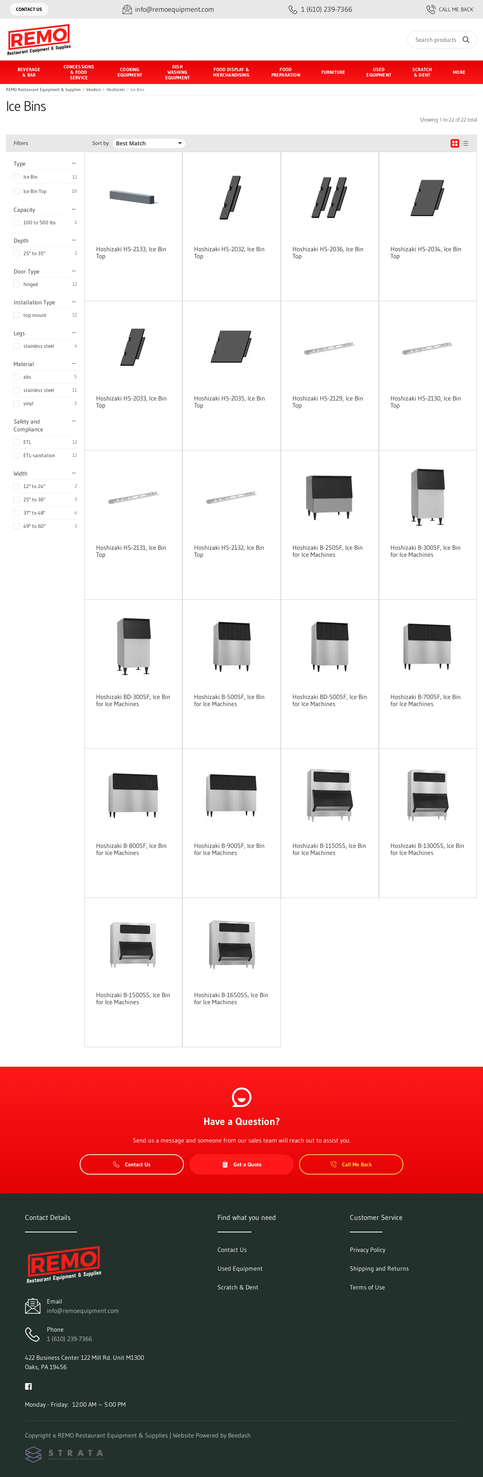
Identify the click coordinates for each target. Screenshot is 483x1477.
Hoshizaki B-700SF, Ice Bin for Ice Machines (425, 700)
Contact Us (29, 9)
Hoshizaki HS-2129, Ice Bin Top (327, 402)
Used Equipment (378, 72)
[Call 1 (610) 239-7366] (320, 9)
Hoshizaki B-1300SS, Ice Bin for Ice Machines (427, 849)
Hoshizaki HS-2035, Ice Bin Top (229, 402)
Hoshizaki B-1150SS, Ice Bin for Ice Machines (329, 849)
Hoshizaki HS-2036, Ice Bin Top (328, 252)
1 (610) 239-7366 (69, 1339)
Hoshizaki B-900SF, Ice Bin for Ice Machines (229, 849)
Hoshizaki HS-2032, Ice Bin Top (229, 252)
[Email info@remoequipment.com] (168, 9)
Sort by (100, 143)
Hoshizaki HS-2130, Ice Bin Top (425, 402)
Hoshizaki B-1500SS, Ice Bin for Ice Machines (133, 998)
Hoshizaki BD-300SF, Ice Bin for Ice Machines (133, 700)
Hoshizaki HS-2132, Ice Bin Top (229, 551)
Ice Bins (137, 89)
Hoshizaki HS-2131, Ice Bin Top (131, 551)
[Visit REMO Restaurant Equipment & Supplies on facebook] (28, 1385)
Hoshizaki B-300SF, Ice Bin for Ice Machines (425, 551)
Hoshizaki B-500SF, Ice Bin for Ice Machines (229, 700)
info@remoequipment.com (83, 1310)
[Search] (442, 39)
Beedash (239, 1435)
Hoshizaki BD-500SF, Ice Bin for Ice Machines (329, 700)
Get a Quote (242, 1164)
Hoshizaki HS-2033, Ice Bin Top (131, 402)
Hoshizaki (116, 89)
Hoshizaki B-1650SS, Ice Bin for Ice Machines (231, 998)
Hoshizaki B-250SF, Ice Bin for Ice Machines (327, 551)
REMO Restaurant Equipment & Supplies (43, 89)
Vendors (93, 89)
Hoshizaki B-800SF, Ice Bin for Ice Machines (131, 849)
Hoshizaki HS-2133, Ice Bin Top (131, 252)
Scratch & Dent (422, 72)
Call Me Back (449, 9)
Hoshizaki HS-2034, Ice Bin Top (426, 252)
